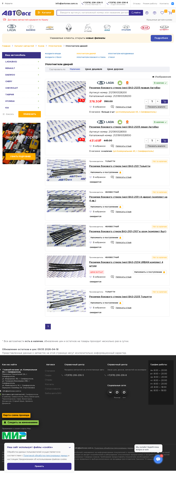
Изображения (161, 77)
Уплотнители (55, 46)
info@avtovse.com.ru (67, 3)
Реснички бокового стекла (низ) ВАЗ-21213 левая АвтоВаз (124, 127)
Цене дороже (115, 69)
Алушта (7, 3)
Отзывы (136, 3)
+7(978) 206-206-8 (118, 4)
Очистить (10, 114)
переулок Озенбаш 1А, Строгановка (18, 387)
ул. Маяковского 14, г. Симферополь (18, 385)
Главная (6, 46)
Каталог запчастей (24, 46)
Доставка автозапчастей (13, 394)
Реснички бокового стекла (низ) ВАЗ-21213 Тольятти (120, 297)
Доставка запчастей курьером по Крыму (25, 20)
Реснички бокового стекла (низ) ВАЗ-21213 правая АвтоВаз (124, 88)
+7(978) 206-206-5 (93, 4)
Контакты (164, 3)
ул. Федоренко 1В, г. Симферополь (17, 379)
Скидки (48, 375)
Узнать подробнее (20, 156)
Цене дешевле (93, 69)
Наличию (75, 69)
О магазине (50, 371)
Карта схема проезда (16, 415)
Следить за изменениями (20, 422)
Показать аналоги (156, 107)
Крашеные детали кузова (159, 20)
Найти (135, 13)
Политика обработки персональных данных (114, 448)
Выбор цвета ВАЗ (53, 393)
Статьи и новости (52, 389)
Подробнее (161, 38)
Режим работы (150, 3)
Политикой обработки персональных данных (45, 456)
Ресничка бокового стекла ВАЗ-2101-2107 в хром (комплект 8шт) (127, 232)
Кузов (41, 46)
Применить (29, 114)
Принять (39, 466)
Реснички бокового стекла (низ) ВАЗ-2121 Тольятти (119, 166)
